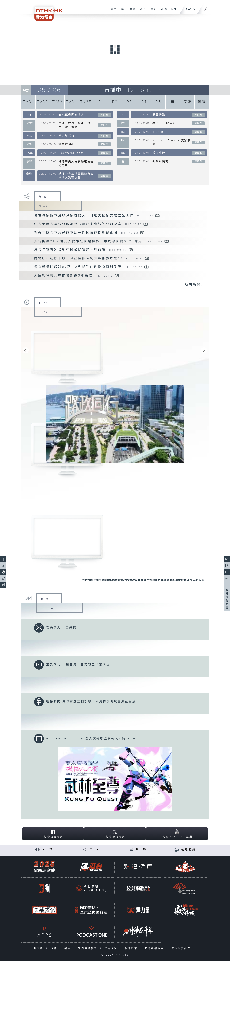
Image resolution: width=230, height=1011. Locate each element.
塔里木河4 (65, 144)
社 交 (94, 849)
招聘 (54, 948)
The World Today (71, 153)
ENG (188, 9)
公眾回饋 (188, 849)
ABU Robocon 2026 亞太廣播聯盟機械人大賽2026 (91, 738)
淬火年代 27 (67, 135)
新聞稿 (39, 948)
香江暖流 (158, 153)
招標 (68, 948)
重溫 (152, 11)
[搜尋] (206, 8)
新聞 (131, 11)
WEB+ (142, 11)
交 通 (47, 849)
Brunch (157, 132)
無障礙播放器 (155, 948)
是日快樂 (158, 114)
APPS (162, 11)
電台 (122, 11)
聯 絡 (141, 849)
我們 (172, 11)
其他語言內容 (181, 948)
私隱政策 (132, 948)
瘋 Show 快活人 (164, 123)
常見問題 (112, 948)
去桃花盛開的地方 (71, 114)
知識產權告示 (88, 948)
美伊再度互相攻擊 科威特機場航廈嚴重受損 (99, 701)
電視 (112, 11)
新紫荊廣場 (160, 161)
